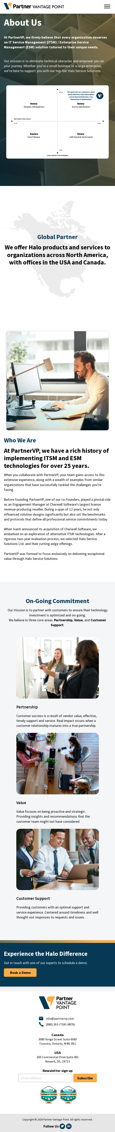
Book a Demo (20, 972)
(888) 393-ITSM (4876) (60, 1024)
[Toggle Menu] (107, 6)
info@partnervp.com (60, 1018)
